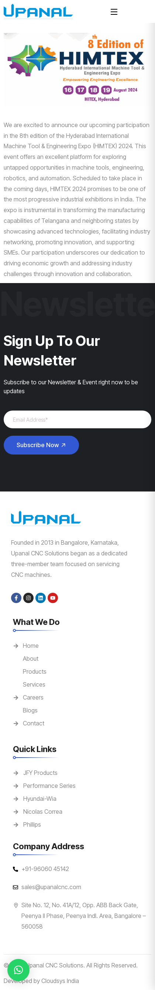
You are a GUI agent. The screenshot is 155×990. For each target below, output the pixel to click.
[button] (18, 970)
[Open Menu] (114, 11)
